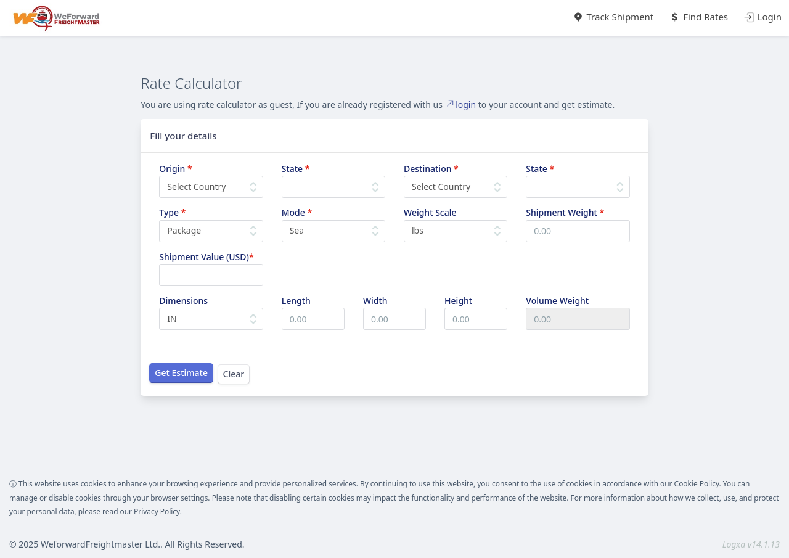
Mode (297, 212)
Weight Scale (430, 212)
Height (458, 300)
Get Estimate (181, 373)
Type (172, 212)
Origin (175, 168)
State (296, 168)
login (460, 104)
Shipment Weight (565, 212)
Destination (431, 168)
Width (375, 300)
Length (296, 300)
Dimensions (183, 300)
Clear (234, 374)
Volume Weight (557, 300)
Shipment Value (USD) (206, 257)
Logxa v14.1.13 (751, 544)
